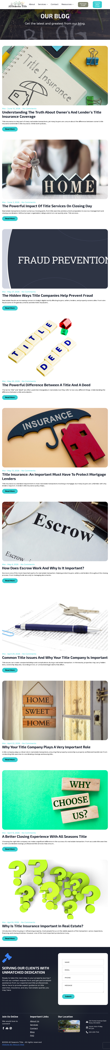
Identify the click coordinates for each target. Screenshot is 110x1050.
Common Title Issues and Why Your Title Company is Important (55, 657)
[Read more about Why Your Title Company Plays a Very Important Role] (10, 759)
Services (42, 4)
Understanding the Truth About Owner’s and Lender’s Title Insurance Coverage (51, 114)
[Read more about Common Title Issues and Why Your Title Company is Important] (10, 670)
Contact (54, 4)
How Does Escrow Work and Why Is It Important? (43, 568)
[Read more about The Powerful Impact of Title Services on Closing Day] (10, 218)
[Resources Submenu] (72, 4)
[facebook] (3, 1028)
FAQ (32, 1036)
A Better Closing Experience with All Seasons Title (44, 836)
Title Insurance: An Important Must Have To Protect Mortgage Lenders (54, 476)
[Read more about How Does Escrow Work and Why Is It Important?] (10, 580)
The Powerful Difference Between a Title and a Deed (46, 385)
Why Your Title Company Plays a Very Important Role (46, 747)
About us (34, 1021)
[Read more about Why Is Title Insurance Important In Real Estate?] (10, 938)
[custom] (7, 1028)
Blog (32, 1032)
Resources (67, 4)
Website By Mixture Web (13, 1045)
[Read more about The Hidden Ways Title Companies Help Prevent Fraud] (10, 308)
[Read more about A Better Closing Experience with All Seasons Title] (10, 849)
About (32, 4)
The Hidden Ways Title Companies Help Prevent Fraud (47, 295)
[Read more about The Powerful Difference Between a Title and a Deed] (10, 397)
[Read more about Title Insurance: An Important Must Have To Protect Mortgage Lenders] (10, 491)
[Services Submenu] (47, 4)
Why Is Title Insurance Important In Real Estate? (42, 926)
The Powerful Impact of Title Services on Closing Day (47, 206)
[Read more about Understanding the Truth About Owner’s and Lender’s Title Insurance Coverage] (10, 129)
